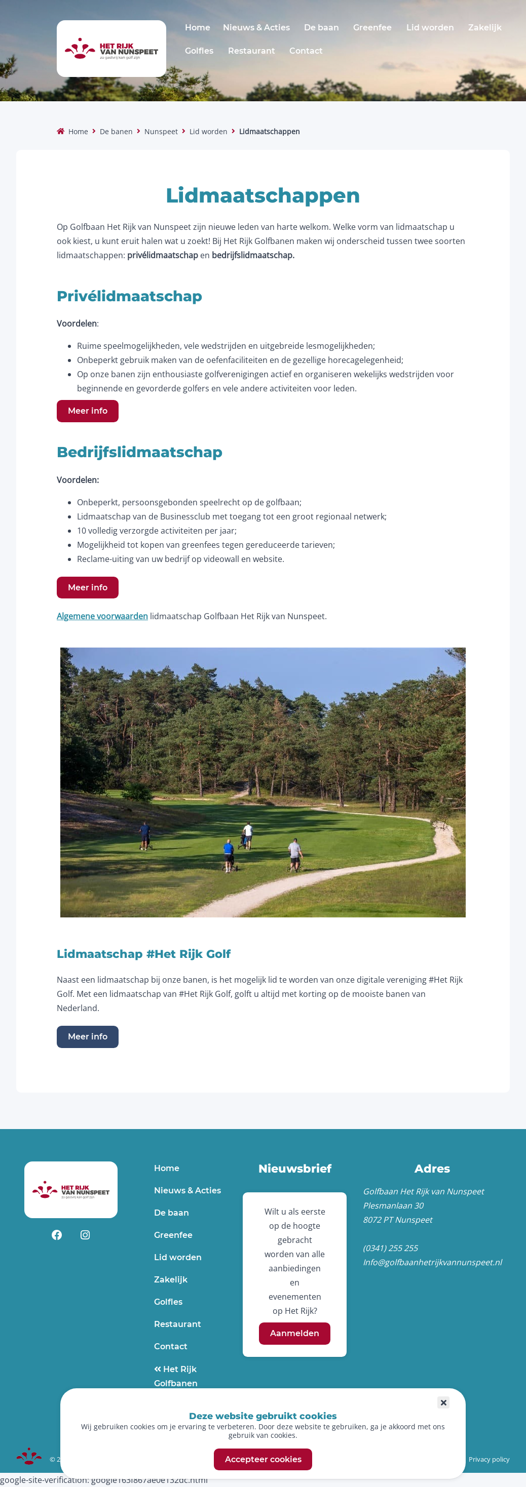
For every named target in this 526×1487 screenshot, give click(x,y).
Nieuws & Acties (256, 27)
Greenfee (372, 27)
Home (197, 27)
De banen (116, 131)
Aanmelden (294, 1333)
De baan (321, 27)
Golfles (199, 51)
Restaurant (251, 51)
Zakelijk (485, 27)
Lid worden (430, 27)
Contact (306, 51)
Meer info (87, 411)
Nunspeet (161, 131)
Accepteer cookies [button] (263, 1459)
